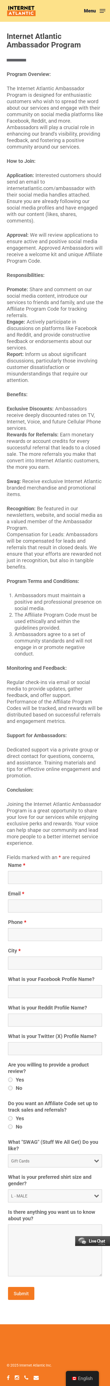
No (19, 1088)
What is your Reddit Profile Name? (47, 1008)
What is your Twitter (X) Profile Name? (52, 1036)
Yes (20, 1079)
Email (16, 893)
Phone (17, 922)
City (14, 951)
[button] (94, 10)
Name (16, 865)
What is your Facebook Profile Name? (51, 979)
